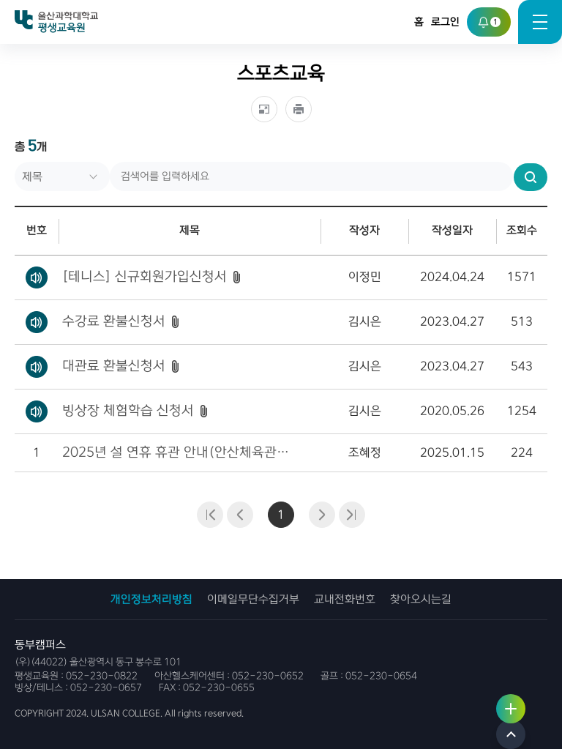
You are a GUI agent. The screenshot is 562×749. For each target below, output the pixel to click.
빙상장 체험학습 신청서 (128, 410)
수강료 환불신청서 (113, 321)
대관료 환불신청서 (113, 366)
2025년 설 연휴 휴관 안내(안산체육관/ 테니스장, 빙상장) (176, 452)
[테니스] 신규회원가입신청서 (144, 276)
